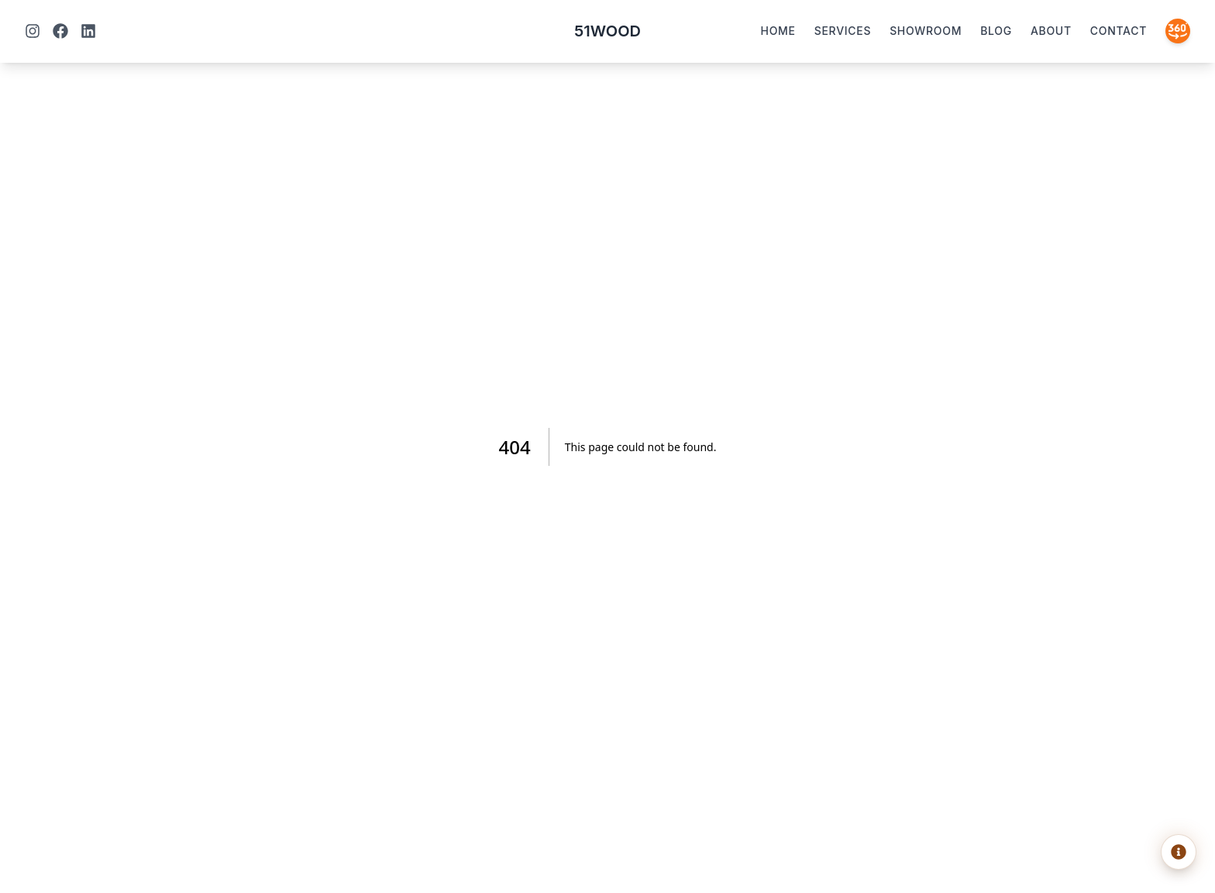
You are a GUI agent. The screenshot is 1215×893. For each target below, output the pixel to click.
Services (842, 30)
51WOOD (607, 31)
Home (778, 30)
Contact (1118, 30)
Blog (996, 30)
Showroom (926, 30)
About (1051, 30)
